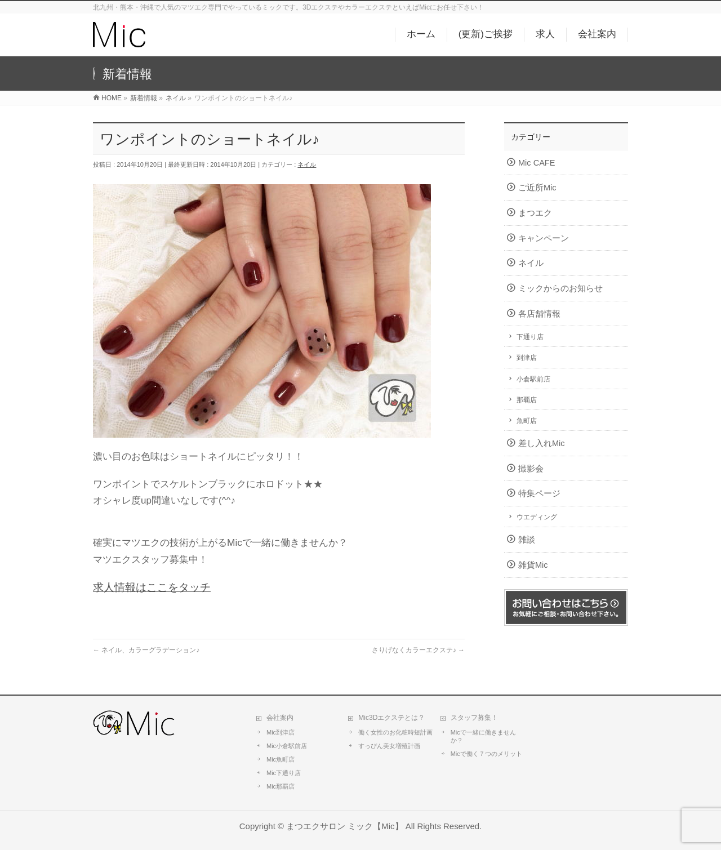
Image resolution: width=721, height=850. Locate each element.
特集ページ (539, 493)
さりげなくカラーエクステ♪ (418, 650)
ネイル (306, 164)
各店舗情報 (539, 313)
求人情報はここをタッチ (152, 587)
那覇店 (527, 400)
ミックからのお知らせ (560, 288)
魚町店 (527, 421)
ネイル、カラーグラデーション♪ (146, 650)
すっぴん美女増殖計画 (389, 745)
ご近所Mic (537, 187)
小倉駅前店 (533, 379)
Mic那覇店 (280, 786)
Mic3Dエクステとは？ (391, 718)
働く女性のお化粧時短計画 (395, 732)
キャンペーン (543, 238)
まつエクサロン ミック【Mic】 (344, 826)
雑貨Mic (533, 564)
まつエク (535, 212)
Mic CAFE (536, 162)
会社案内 (279, 718)
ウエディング (537, 517)
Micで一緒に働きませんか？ (483, 736)
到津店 (527, 358)
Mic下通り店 (283, 772)
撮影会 (531, 468)
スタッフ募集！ (474, 718)
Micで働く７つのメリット (486, 753)
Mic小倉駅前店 (286, 745)
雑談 (526, 539)
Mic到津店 (280, 732)
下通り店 (530, 337)
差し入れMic (541, 443)
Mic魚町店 (280, 759)
